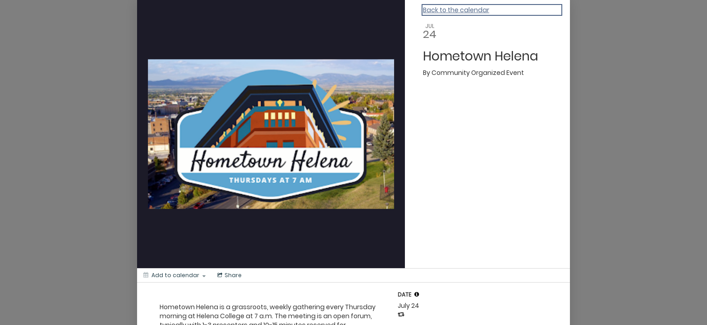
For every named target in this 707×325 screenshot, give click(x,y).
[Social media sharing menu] (228, 275)
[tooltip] (416, 294)
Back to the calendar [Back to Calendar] (456, 9)
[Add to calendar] (174, 275)
